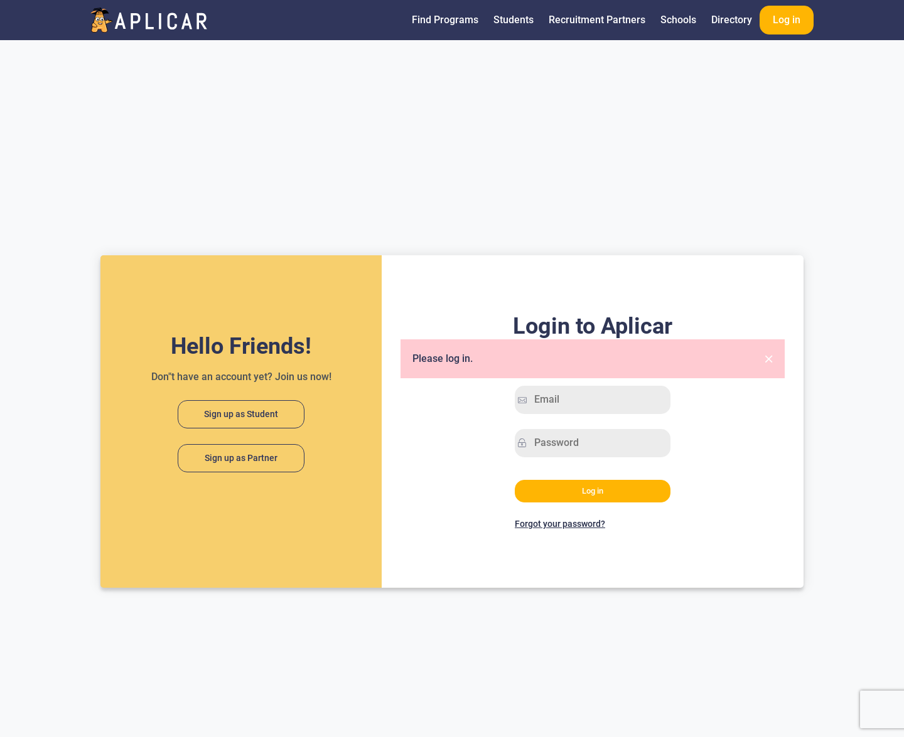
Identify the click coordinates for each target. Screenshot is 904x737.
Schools (678, 20)
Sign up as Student (241, 414)
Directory (731, 20)
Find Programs (445, 20)
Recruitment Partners (597, 20)
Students (513, 20)
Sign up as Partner (241, 458)
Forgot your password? (560, 524)
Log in (786, 20)
